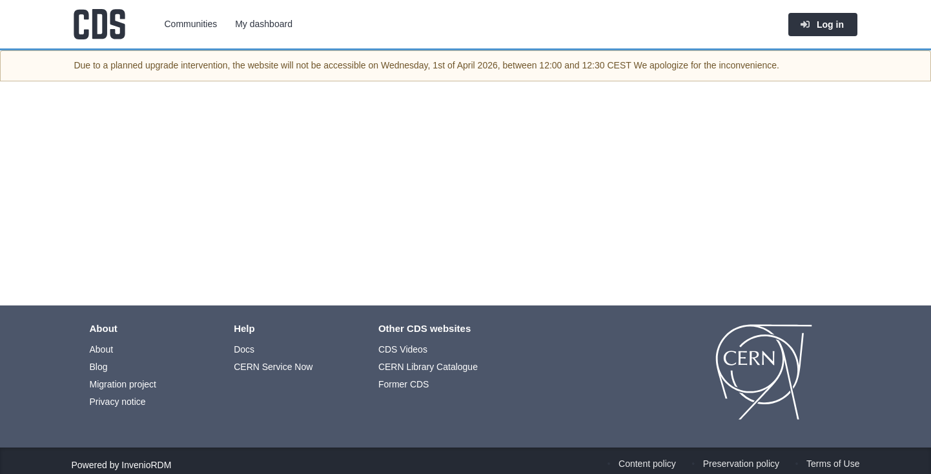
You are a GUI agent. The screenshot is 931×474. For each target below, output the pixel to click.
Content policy (647, 464)
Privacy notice (118, 402)
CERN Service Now (273, 367)
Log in (822, 24)
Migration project (123, 384)
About (102, 349)
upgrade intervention (186, 65)
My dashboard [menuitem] (263, 24)
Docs (244, 349)
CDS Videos (402, 349)
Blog (99, 367)
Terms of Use (832, 464)
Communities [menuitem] (191, 24)
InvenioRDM (146, 465)
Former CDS (403, 384)
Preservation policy (741, 464)
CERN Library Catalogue (428, 367)
